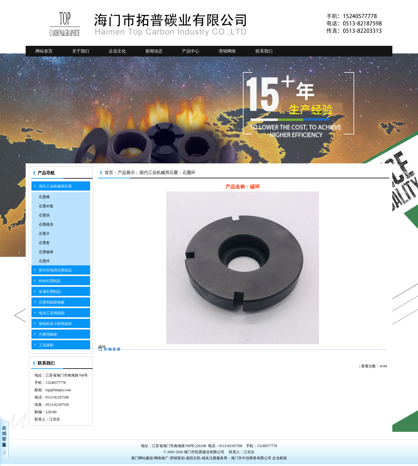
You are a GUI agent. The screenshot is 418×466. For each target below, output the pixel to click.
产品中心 (190, 51)
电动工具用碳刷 (51, 313)
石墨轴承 (46, 252)
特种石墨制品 (50, 281)
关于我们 (80, 51)
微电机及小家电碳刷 (55, 324)
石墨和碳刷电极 (51, 302)
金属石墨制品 (50, 291)
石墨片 (44, 233)
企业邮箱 (279, 458)
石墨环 (44, 261)
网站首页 (44, 51)
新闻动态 (154, 51)
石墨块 (44, 215)
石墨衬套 (46, 206)
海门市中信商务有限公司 (251, 458)
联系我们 (264, 51)
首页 (109, 172)
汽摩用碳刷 (48, 334)
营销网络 (227, 51)
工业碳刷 (46, 345)
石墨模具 (46, 224)
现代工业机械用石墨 (55, 186)
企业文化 (117, 51)
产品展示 (126, 172)
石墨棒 (44, 197)
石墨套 (44, 243)
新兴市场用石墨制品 (55, 270)
